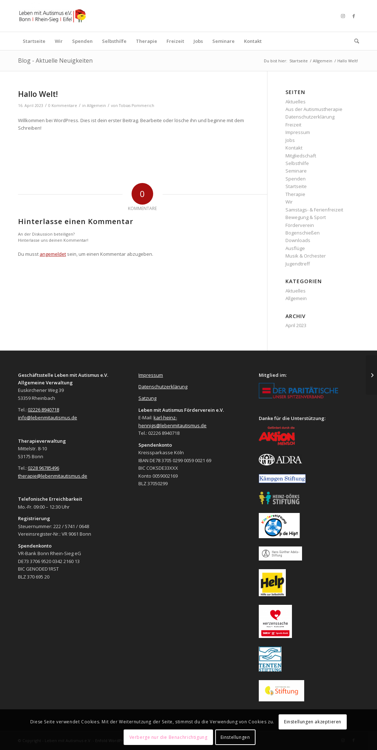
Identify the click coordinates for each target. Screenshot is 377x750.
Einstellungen (235, 737)
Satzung (147, 398)
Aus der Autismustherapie (313, 109)
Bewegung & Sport (305, 217)
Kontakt (293, 147)
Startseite (296, 186)
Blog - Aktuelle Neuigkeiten (55, 60)
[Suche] (354, 41)
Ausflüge (295, 248)
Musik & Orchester (305, 256)
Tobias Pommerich (136, 105)
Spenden (295, 178)
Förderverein (299, 225)
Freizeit (293, 124)
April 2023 (295, 325)
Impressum (297, 132)
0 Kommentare (62, 105)
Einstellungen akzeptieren (312, 722)
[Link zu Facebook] (353, 15)
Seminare (296, 171)
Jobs (290, 140)
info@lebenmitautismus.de (47, 417)
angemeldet (53, 254)
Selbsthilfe (297, 163)
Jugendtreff (297, 263)
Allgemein (96, 105)
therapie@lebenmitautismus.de (52, 476)
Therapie (295, 194)
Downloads (297, 240)
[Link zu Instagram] (342, 15)
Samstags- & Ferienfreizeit (314, 209)
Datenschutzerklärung (309, 116)
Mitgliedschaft (300, 155)
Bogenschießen (302, 232)
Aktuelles (295, 101)
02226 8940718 (43, 409)
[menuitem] (34, 41)
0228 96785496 (43, 468)
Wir (289, 201)
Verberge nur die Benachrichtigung (168, 737)
